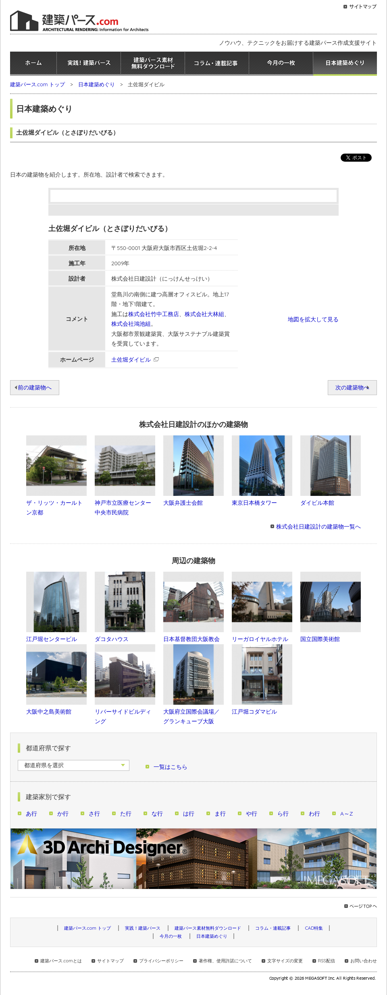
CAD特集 (314, 928)
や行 (251, 813)
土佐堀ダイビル (131, 359)
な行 (157, 813)
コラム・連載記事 (217, 64)
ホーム (33, 64)
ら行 (283, 813)
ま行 (220, 813)
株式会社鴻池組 (131, 323)
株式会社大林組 (204, 313)
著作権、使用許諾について (225, 961)
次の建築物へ (352, 387)
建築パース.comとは (60, 961)
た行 (125, 813)
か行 (63, 813)
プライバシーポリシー (161, 961)
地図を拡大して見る (313, 319)
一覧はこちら (170, 766)
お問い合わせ (363, 961)
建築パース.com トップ (37, 84)
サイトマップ (110, 961)
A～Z (346, 813)
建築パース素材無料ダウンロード (153, 64)
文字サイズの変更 (285, 961)
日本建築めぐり (345, 64)
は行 (188, 813)
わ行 (314, 813)
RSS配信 (326, 961)
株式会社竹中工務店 (153, 313)
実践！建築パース (89, 64)
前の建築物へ (35, 387)
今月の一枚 (281, 64)
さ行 (94, 813)
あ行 (31, 813)
